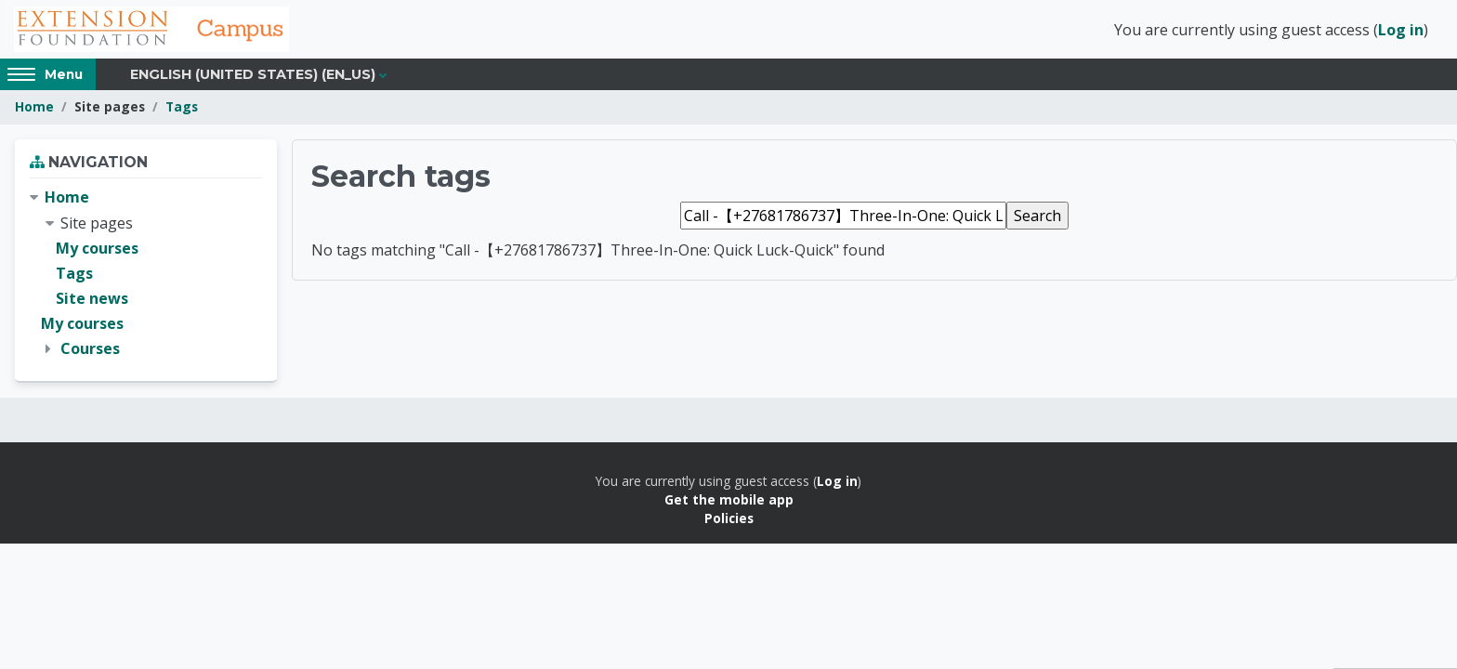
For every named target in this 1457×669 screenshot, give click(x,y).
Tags (181, 109)
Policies (729, 521)
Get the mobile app (729, 501)
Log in (1401, 30)
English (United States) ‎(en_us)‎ (252, 76)
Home (34, 109)
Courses (90, 351)
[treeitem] (146, 276)
